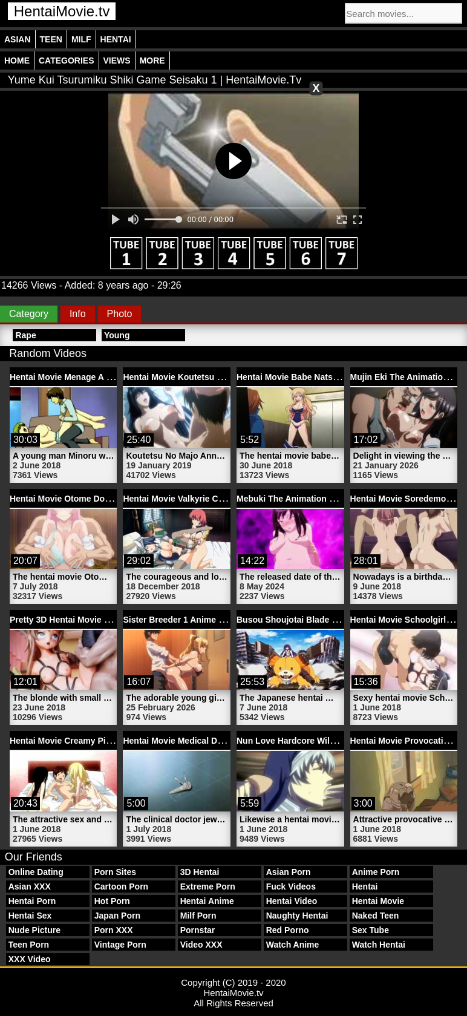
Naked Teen (375, 915)
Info (78, 314)
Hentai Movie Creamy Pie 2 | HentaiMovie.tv (97, 741)
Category (28, 314)
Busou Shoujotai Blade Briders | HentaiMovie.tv (332, 619)
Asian (17, 39)
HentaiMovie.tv (62, 11)
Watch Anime (292, 944)
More (152, 60)
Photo (119, 314)
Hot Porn (112, 901)
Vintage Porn (120, 944)
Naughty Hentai (297, 915)
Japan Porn (117, 915)
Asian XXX (29, 886)
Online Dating (36, 872)
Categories (66, 60)
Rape (25, 335)
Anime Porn (376, 872)
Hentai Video (292, 901)
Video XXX (201, 944)
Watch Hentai (378, 944)
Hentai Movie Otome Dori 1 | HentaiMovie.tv (97, 498)
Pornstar (197, 930)
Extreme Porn (207, 886)
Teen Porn (28, 944)
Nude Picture (34, 930)
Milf (81, 39)
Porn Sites (115, 872)
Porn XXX (113, 930)
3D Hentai (200, 872)
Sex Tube (370, 930)
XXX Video (29, 959)
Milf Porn (198, 915)
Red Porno (287, 930)
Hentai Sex (30, 915)
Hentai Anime (207, 901)
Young (117, 335)
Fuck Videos (291, 886)
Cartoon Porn (121, 886)
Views (117, 60)
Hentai (115, 39)
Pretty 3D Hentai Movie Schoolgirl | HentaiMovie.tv (111, 619)
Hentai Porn (32, 901)
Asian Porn (288, 872)
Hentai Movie (378, 901)
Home (17, 60)
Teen (51, 39)
